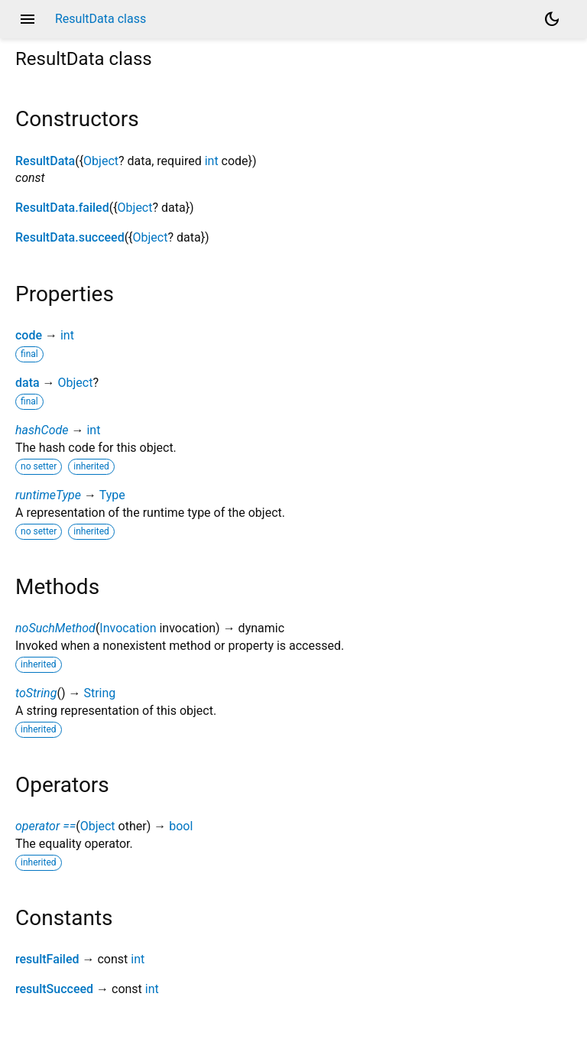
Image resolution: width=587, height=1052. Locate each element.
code (28, 335)
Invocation (127, 628)
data (27, 382)
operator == (45, 826)
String (99, 693)
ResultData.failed (62, 207)
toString (36, 693)
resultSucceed (54, 989)
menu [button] (27, 19)
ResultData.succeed (70, 237)
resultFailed (47, 959)
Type (112, 495)
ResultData (45, 161)
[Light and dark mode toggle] (552, 19)
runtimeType (48, 495)
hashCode (41, 430)
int (212, 161)
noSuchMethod (55, 628)
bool (181, 826)
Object (100, 161)
